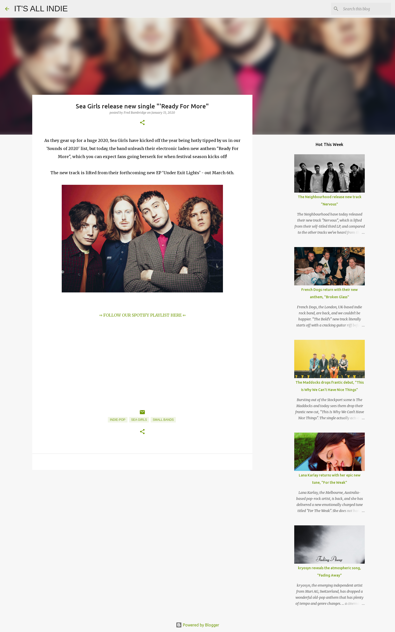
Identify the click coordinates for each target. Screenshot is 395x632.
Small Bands (163, 420)
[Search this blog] (364, 9)
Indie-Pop (117, 420)
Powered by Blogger (197, 625)
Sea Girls (139, 420)
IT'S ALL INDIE (41, 8)
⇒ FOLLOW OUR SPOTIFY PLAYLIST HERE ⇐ (142, 315)
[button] (142, 122)
